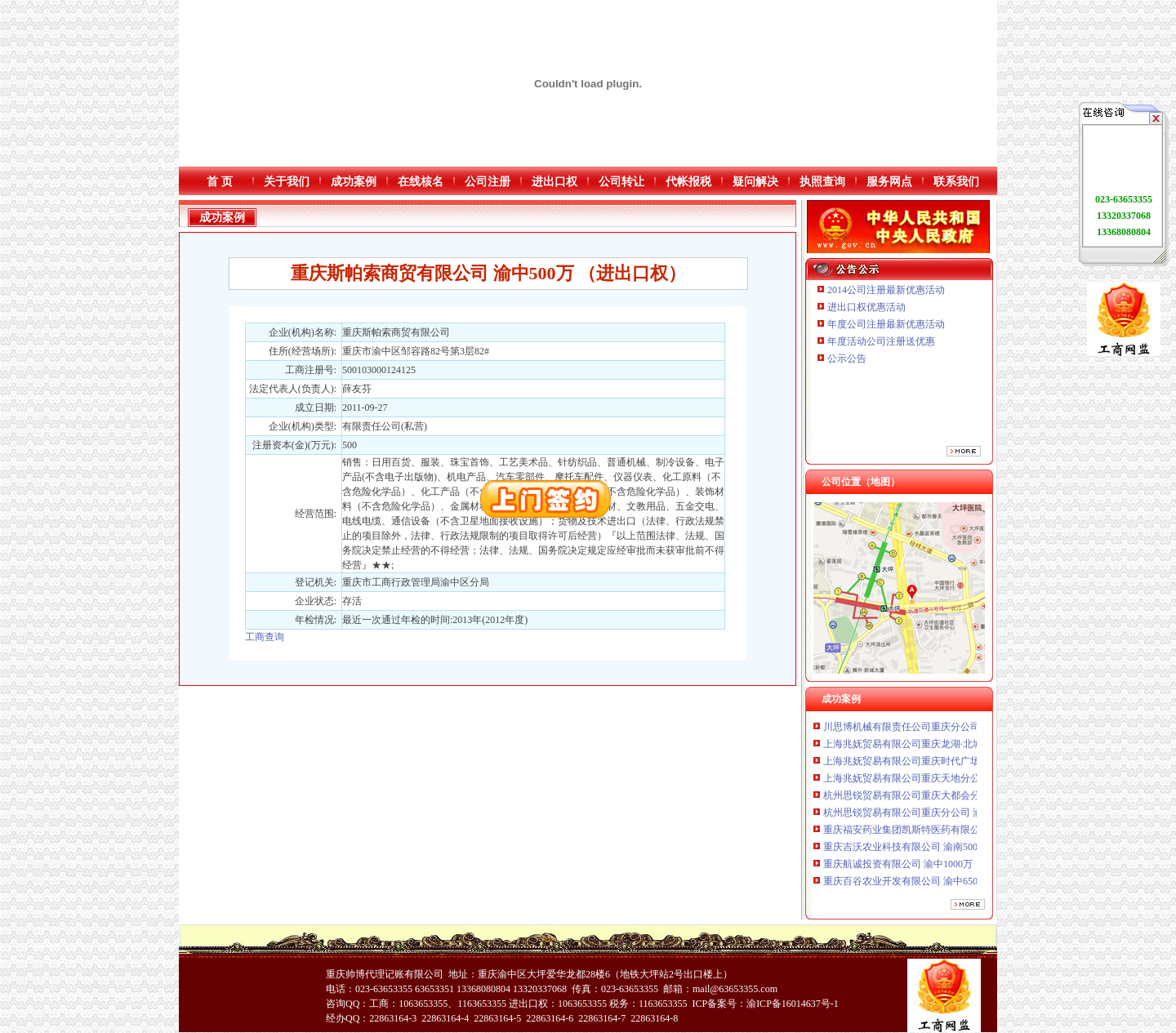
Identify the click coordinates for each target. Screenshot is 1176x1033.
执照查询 (822, 182)
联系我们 (956, 182)
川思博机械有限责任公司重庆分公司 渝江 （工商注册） (943, 730)
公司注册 (487, 182)
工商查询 (264, 637)
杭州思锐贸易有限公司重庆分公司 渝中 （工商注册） (938, 816)
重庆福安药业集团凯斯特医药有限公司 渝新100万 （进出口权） (960, 833)
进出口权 (554, 182)
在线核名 (420, 182)
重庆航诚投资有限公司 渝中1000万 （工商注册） (928, 867)
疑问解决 (755, 182)
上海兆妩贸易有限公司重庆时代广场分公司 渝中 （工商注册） (958, 764)
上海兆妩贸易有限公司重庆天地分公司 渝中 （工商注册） (948, 781)
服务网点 (889, 182)
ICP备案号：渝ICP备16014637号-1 (765, 1003)
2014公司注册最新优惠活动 (886, 290)
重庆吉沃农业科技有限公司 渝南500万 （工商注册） (936, 850)
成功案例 (353, 182)
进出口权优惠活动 (866, 307)
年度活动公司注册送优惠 (881, 341)
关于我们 (287, 182)
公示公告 (846, 358)
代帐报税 (688, 182)
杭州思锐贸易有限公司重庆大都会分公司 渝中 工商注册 (943, 798)
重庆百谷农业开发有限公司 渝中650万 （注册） (926, 884)
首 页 (220, 182)
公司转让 (621, 182)
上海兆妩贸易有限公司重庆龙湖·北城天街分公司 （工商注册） (959, 747)
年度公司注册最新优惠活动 (886, 324)
